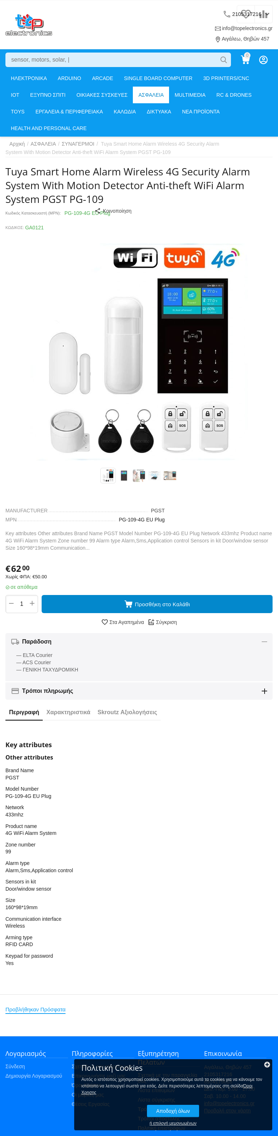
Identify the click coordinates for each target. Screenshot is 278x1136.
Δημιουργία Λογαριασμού (33, 1078)
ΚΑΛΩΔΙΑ (125, 112)
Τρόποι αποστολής (159, 1121)
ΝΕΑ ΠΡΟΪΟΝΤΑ (201, 112)
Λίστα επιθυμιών (156, 1092)
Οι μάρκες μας (88, 1097)
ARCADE (102, 78)
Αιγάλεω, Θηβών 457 (242, 39)
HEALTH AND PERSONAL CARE (49, 128)
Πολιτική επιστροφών (161, 1130)
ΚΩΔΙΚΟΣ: (14, 227)
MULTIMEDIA (189, 95)
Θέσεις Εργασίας (91, 1106)
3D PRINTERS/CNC (226, 78)
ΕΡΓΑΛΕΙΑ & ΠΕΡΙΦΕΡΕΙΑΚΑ (69, 112)
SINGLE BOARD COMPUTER (158, 78)
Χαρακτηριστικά (68, 714)
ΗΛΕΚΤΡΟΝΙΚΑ (29, 78)
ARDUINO (69, 78)
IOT (15, 95)
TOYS (18, 112)
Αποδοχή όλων (222, 1105)
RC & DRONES (234, 95)
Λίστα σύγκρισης (156, 1102)
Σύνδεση (15, 1068)
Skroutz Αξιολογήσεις (127, 714)
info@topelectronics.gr (244, 28)
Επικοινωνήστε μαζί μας (99, 1078)
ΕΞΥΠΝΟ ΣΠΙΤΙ (48, 95)
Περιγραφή (24, 714)
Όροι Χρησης (209, 1086)
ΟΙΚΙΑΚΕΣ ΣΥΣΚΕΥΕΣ (101, 95)
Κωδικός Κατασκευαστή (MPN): (33, 213)
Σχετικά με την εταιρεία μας (102, 1068)
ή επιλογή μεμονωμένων (221, 1117)
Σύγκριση (162, 624)
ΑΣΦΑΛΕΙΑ (151, 95)
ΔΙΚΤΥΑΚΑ (159, 112)
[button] (135, 211)
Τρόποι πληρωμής (158, 1111)
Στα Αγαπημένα (122, 624)
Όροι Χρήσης (86, 1087)
